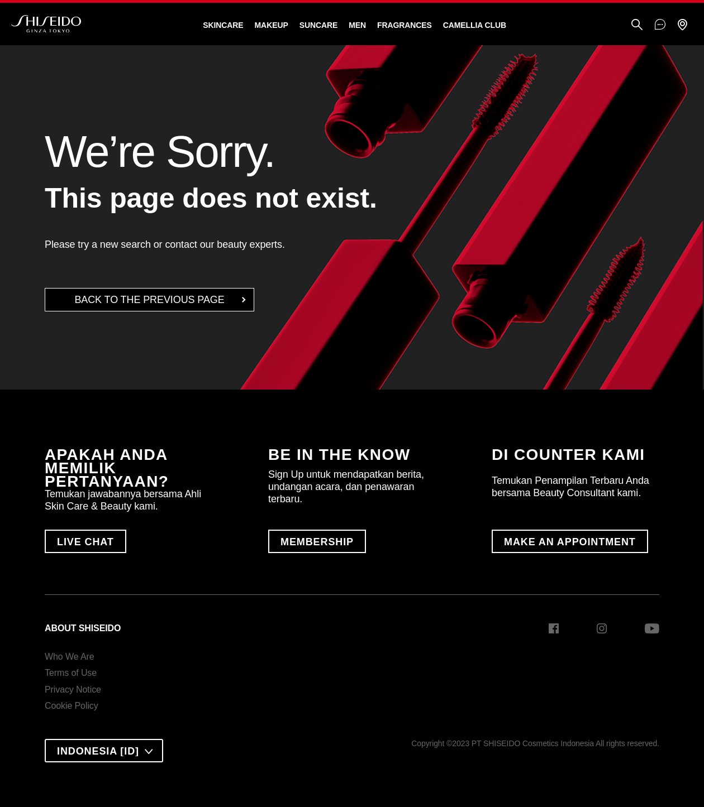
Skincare (223, 25)
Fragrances (404, 25)
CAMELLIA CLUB (474, 25)
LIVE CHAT (85, 541)
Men (357, 25)
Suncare (318, 25)
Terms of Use (71, 673)
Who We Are (69, 656)
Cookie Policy (71, 705)
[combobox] (104, 750)
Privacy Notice (73, 689)
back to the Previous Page (149, 299)
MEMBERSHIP (317, 541)
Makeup (271, 25)
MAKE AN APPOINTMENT (570, 541)
